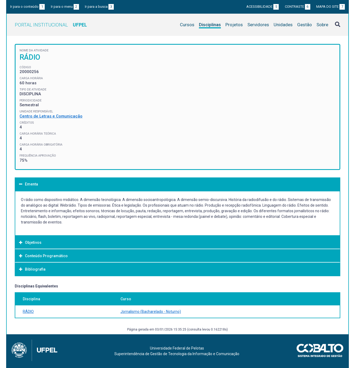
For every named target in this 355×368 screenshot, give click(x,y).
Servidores (258, 24)
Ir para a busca (99, 7)
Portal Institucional (51, 25)
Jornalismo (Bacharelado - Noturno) (150, 311)
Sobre (322, 24)
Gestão (304, 24)
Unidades (283, 24)
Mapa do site (330, 7)
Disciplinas (210, 24)
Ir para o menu (65, 7)
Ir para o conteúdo (27, 7)
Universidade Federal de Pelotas (177, 348)
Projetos (234, 24)
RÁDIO (28, 311)
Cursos (187, 24)
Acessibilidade (262, 7)
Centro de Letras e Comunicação (51, 116)
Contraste (297, 7)
